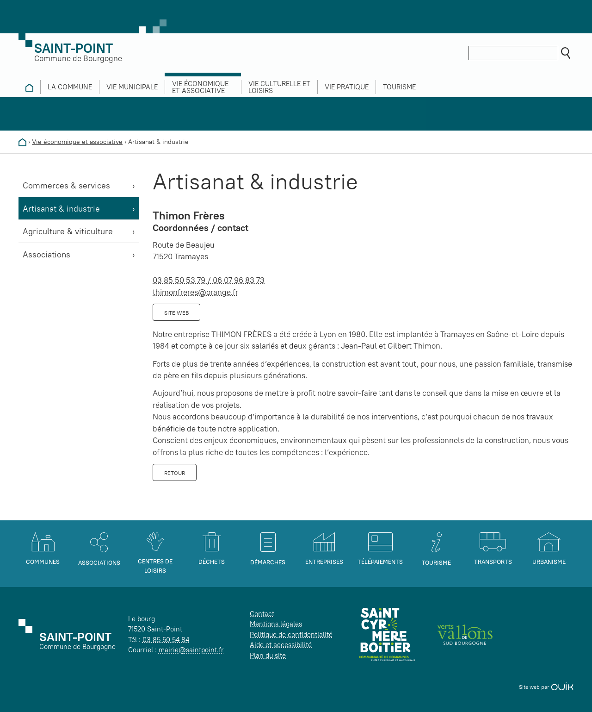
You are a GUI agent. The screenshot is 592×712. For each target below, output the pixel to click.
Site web (176, 312)
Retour (174, 472)
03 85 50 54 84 (165, 639)
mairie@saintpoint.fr (191, 649)
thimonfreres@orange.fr (195, 292)
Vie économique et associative (77, 141)
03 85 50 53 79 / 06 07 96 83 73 (209, 280)
